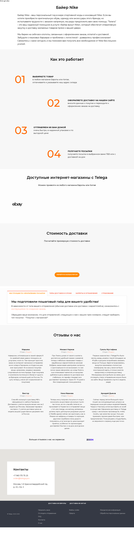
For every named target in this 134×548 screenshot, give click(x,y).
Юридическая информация (110, 510)
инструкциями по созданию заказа (28, 309)
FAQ (39, 516)
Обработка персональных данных (112, 513)
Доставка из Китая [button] (78, 503)
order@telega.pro (21, 478)
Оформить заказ (44, 510)
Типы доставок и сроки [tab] (60, 293)
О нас (40, 523)
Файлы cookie (74, 510)
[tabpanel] (67, 309)
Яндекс (29, 352)
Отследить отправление (47, 513)
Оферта (72, 513)
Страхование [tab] (107, 293)
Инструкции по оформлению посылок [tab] (27, 293)
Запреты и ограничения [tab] (86, 293)
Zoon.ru (70, 352)
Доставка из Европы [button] (57, 503)
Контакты (41, 520)
